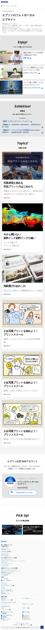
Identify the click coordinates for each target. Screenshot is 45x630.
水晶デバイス (25, 608)
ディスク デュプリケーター (6, 589)
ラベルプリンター (4, 566)
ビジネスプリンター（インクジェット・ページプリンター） (13, 560)
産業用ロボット (4, 598)
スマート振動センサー (26, 598)
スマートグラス (4, 584)
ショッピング (26, 615)
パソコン (3, 586)
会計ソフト (3, 592)
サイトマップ (17, 623)
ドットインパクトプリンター (7, 563)
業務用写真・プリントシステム (7, 572)
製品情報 (4, 541)
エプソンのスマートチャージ (7, 559)
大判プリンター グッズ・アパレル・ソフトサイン (11, 571)
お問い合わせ (26, 617)
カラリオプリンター (5, 553)
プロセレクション (4, 554)
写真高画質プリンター (5, 549)
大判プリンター (4, 562)
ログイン (26, 619)
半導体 (2, 608)
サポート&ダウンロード (7, 615)
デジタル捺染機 (4, 575)
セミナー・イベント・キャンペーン (7, 619)
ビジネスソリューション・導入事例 (8, 613)
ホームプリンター (4, 548)
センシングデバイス (5, 609)
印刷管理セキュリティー (6, 593)
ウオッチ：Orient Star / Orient (7, 585)
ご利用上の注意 (27, 623)
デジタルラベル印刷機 (5, 573)
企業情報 (4, 617)
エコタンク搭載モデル (5, 555)
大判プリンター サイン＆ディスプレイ (9, 569)
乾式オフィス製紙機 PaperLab (7, 590)
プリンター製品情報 (7, 580)
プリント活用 (26, 612)
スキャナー (3, 588)
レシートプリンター (5, 564)
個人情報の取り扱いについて (17, 624)
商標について (25, 624)
